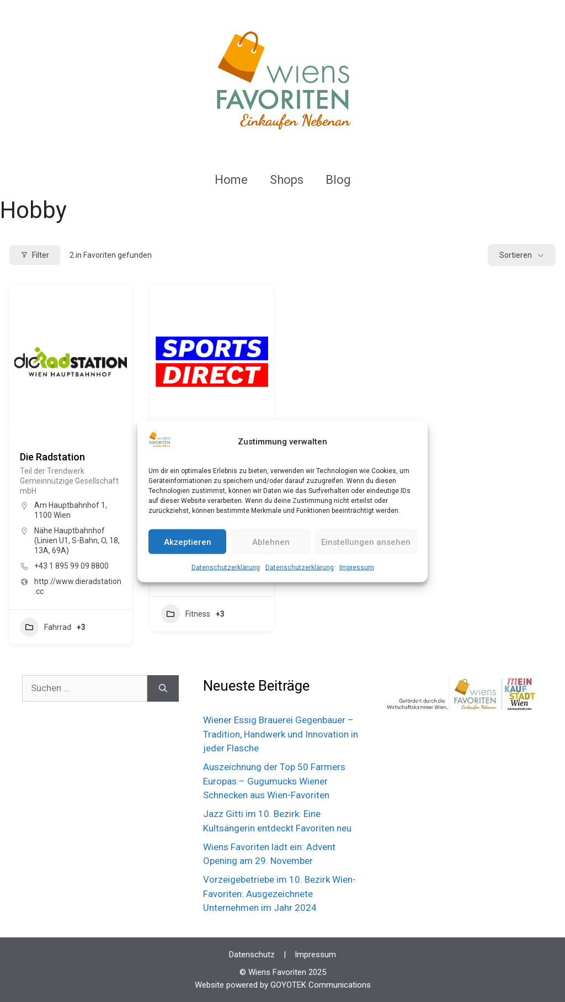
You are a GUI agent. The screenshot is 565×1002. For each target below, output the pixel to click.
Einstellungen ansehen (366, 542)
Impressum (356, 567)
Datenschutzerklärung (225, 567)
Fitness (185, 614)
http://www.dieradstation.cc (77, 586)
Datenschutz (252, 954)
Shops (286, 180)
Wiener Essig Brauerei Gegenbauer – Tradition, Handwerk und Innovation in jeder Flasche (280, 734)
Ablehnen (271, 542)
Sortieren (515, 255)
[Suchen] (163, 688)
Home (231, 180)
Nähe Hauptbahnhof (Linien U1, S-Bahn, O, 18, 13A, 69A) (77, 540)
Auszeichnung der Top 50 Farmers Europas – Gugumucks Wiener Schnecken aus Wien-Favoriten (274, 780)
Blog (338, 180)
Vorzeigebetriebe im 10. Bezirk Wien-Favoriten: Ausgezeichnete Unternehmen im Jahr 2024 (279, 893)
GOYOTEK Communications (320, 985)
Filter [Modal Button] (34, 255)
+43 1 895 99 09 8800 (71, 565)
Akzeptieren (187, 542)
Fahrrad (45, 627)
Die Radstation (52, 457)
